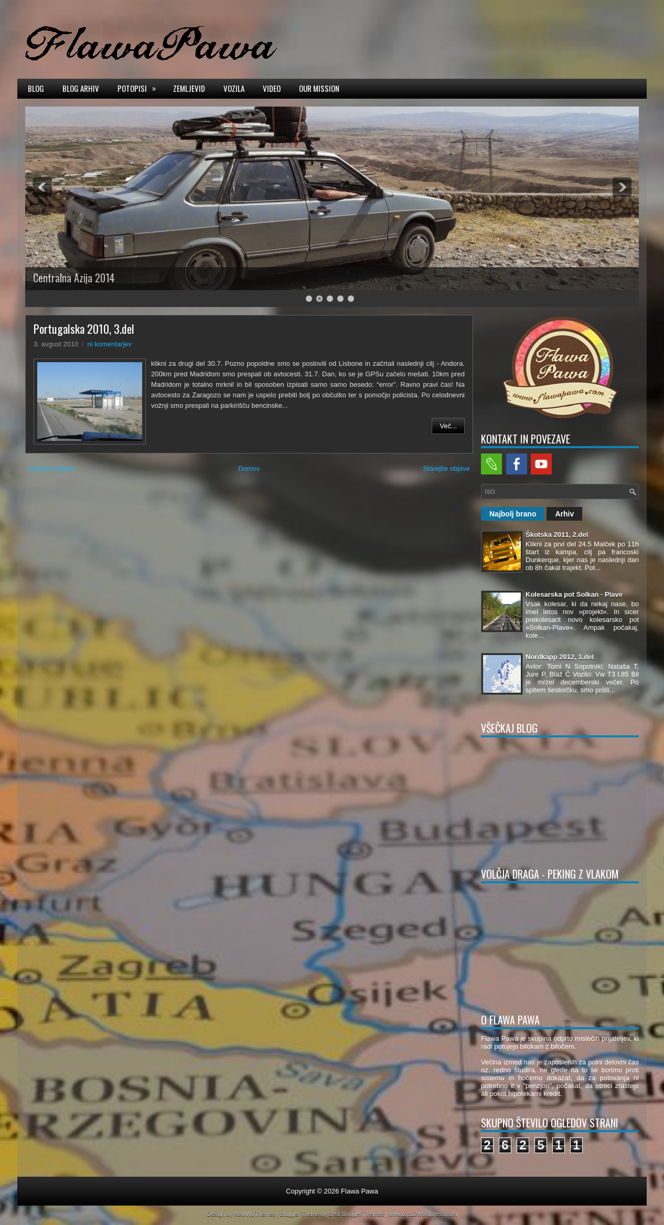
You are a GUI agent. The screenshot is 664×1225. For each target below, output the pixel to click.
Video (272, 88)
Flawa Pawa (359, 1191)
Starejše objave (446, 468)
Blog (36, 88)
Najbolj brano (512, 514)
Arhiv (564, 514)
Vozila (233, 88)
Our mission (319, 88)
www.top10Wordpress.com (423, 1214)
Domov (249, 468)
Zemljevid (189, 88)
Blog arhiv (80, 88)
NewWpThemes (254, 1214)
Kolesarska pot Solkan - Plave (574, 594)
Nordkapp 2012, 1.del (560, 657)
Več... (448, 426)
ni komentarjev (110, 344)
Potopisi (140, 87)
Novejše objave (51, 468)
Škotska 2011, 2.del (557, 534)
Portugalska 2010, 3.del (84, 328)
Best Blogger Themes (356, 1214)
